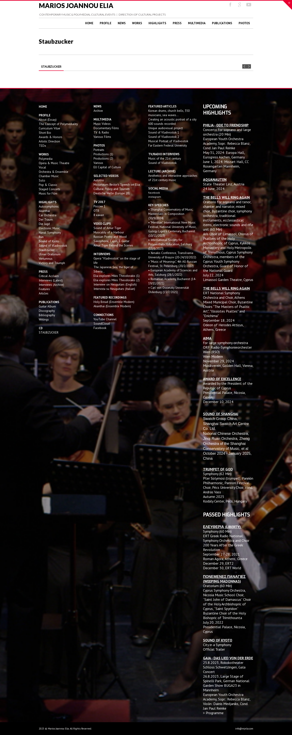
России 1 (100, 206)
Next (249, 66)
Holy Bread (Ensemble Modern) (114, 302)
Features (44, 289)
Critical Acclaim (49, 276)
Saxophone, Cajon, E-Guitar (111, 241)
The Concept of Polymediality (58, 124)
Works (137, 23)
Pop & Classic (48, 185)
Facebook (100, 328)
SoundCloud (102, 323)
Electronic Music (49, 228)
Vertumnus (45, 259)
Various (98, 163)
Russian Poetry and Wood (110, 237)
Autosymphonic (49, 206)
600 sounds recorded (162, 124)
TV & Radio (101, 132)
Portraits (99, 150)
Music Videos (102, 124)
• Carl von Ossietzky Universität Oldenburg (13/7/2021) (168, 290)
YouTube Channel (105, 319)
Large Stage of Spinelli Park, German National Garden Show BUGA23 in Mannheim (226, 683)
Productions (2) (103, 158)
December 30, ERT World (222, 568)
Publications (222, 23)
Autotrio (99, 180)
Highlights (157, 23)
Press (177, 23)
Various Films (102, 137)
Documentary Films (106, 128)
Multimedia (197, 23)
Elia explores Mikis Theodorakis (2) (117, 280)
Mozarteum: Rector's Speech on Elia (117, 184)
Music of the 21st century (164, 158)
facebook (154, 192)
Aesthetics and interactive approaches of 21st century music (172, 178)
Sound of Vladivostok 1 (163, 132)
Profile (105, 23)
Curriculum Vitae (49, 128)
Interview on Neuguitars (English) (115, 284)
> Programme (213, 713)
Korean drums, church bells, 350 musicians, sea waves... (169, 113)
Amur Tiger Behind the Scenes (113, 245)
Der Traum (46, 219)
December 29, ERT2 (218, 563)
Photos (244, 23)
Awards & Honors (50, 137)
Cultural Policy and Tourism (112, 189)
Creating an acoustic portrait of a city (172, 119)
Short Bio (45, 133)
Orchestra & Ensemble (53, 172)
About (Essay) (48, 120)
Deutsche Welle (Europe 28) (112, 193)
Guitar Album (47, 306)
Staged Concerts (49, 189)
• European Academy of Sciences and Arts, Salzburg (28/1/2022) (172, 272)
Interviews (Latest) (51, 280)
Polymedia (45, 159)
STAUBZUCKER (48, 332)
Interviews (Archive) (51, 285)
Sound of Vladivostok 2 (163, 137)
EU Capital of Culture (107, 167)
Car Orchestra (47, 215)
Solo (42, 180)
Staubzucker (47, 250)
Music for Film (48, 193)
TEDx (42, 146)
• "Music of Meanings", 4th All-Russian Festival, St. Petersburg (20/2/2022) (172, 263)
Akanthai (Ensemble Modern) (112, 306)
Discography (47, 311)
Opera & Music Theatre (54, 163)
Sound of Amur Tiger (107, 228)
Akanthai (44, 211)
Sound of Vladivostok (53, 245)
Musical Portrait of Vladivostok (168, 141)
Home (89, 23)
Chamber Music (49, 176)
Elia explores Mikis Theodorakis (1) (117, 276)
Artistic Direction (49, 141)
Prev (244, 66)
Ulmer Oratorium (49, 254)
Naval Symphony (50, 232)
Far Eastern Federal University (167, 145)
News (122, 23)
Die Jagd (44, 224)
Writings (44, 319)
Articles (43, 293)
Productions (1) (103, 154)
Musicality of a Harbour (109, 232)
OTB (96, 210)
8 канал (99, 215)
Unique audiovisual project (165, 128)
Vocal (42, 167)
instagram (155, 196)
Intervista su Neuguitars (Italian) (114, 289)
